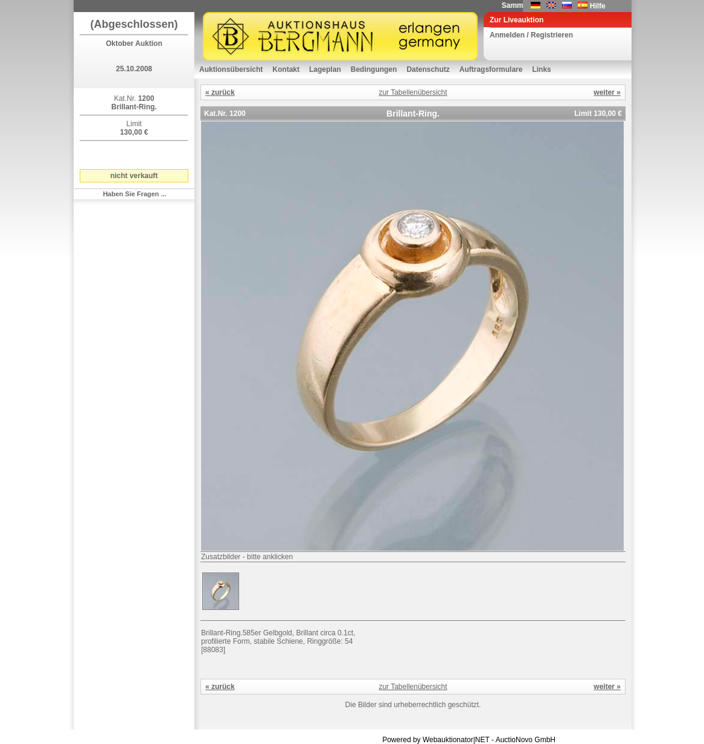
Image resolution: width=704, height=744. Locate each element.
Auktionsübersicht (231, 69)
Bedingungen (374, 69)
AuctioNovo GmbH (525, 740)
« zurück (220, 92)
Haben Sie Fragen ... (134, 193)
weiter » (607, 92)
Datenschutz (427, 69)
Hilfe (598, 6)
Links (541, 69)
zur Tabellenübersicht (413, 92)
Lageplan (325, 69)
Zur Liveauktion (516, 20)
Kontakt (285, 69)
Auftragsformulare (491, 69)
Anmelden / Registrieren (531, 35)
